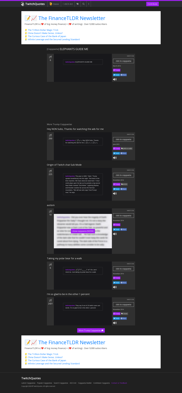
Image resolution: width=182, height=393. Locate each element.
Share (123, 75)
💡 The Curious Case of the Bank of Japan (45, 36)
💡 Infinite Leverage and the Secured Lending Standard (52, 39)
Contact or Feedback (119, 383)
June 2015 (116, 144)
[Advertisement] (91, 103)
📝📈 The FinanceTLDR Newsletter (65, 18)
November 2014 (118, 180)
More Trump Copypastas (91, 330)
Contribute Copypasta (101, 383)
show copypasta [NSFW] (82, 231)
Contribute (152, 4)
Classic (54, 4)
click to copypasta (123, 61)
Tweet (116, 75)
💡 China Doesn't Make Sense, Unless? (44, 33)
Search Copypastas (61, 383)
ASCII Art (68, 4)
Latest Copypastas (28, 383)
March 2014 (117, 66)
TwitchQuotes (33, 4)
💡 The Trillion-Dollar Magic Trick (41, 30)
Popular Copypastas (44, 383)
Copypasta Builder (85, 383)
